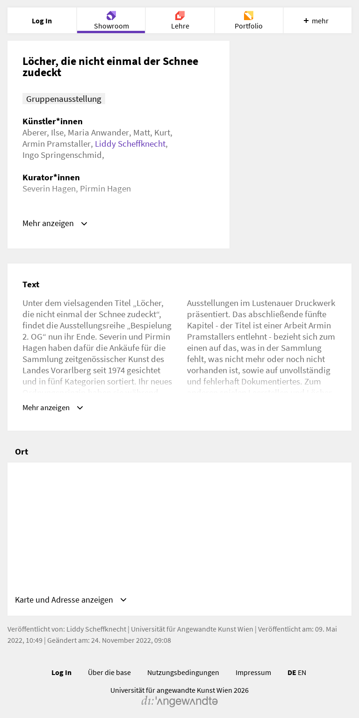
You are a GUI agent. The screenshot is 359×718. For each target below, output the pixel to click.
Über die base (109, 667)
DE (291, 667)
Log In (61, 667)
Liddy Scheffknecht (130, 143)
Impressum (253, 667)
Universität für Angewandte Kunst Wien (192, 623)
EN (302, 667)
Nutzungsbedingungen (183, 667)
